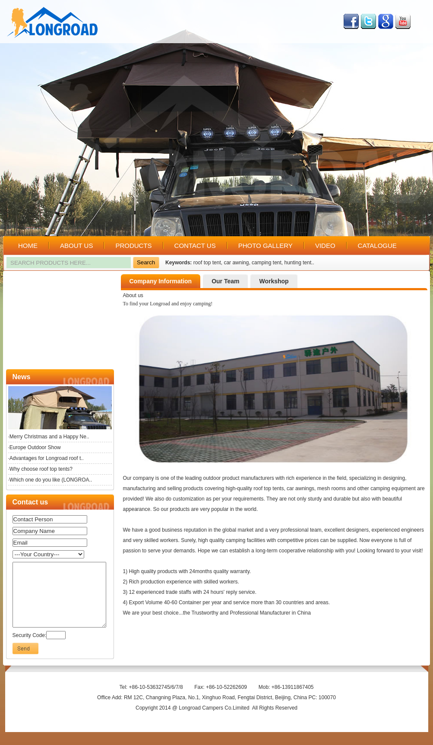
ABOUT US (76, 245)
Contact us (30, 502)
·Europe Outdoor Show (34, 447)
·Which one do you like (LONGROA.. (50, 480)
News (22, 376)
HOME (28, 245)
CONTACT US (195, 245)
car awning (236, 263)
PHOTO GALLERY (265, 245)
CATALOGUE (377, 245)
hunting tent (298, 263)
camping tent (266, 263)
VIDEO (325, 245)
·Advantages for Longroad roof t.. (46, 458)
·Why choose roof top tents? (40, 469)
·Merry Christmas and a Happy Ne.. (48, 437)
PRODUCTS (133, 245)
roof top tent (207, 263)
